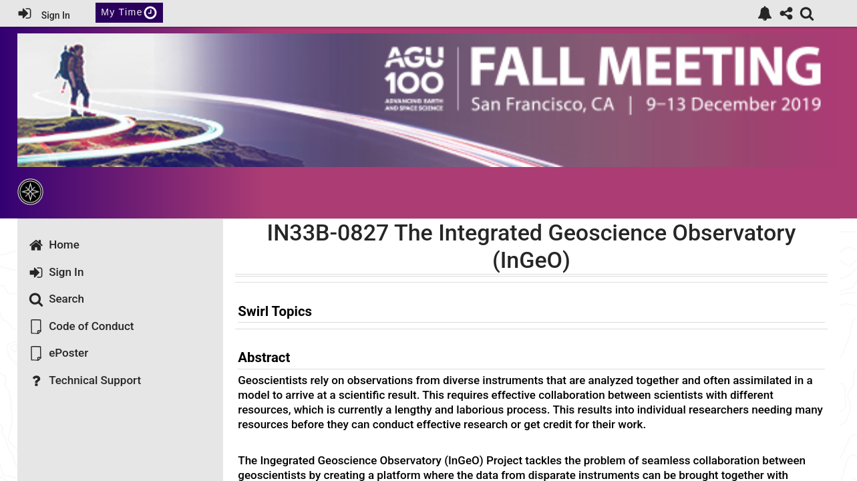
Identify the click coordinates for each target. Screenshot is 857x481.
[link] (764, 13)
